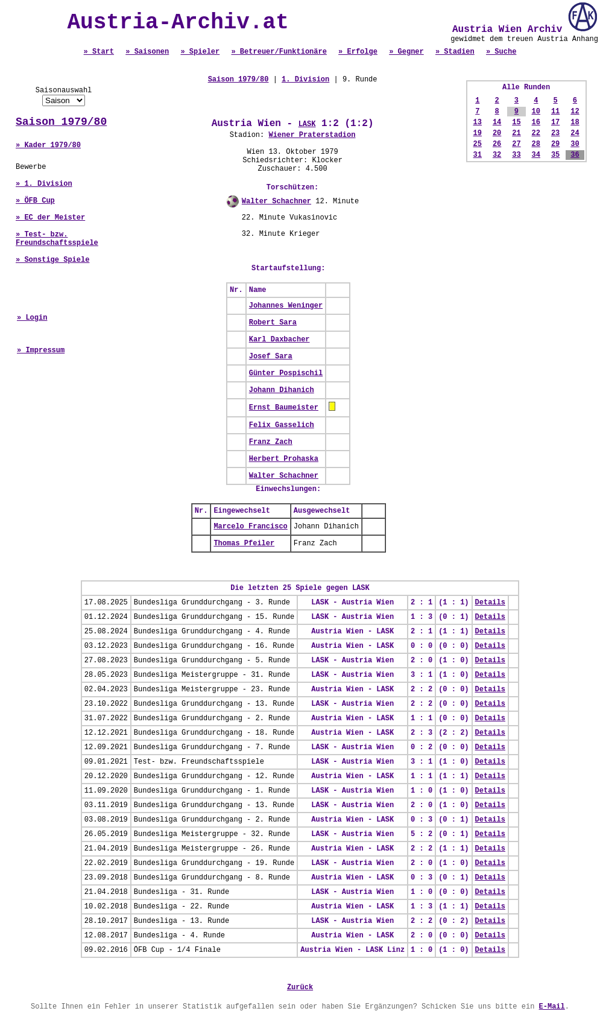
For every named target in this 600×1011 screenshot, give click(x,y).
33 (516, 155)
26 (497, 144)
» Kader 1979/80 (48, 145)
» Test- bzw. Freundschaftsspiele (57, 238)
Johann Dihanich (281, 390)
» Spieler (199, 52)
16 (536, 122)
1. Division (305, 79)
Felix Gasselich (281, 425)
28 (536, 144)
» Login (32, 318)
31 (477, 155)
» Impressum (41, 350)
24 (574, 133)
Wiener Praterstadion (311, 135)
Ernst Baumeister (283, 408)
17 (555, 122)
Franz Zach (270, 442)
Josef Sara (270, 356)
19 (477, 133)
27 (516, 144)
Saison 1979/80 (61, 122)
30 (574, 144)
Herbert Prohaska (283, 459)
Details (490, 602)
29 (555, 144)
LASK (307, 124)
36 (574, 155)
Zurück (300, 987)
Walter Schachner (276, 201)
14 (497, 122)
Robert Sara (273, 323)
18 (574, 122)
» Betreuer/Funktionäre (278, 52)
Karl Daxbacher (279, 339)
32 (497, 155)
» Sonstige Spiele (52, 260)
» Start (99, 52)
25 (477, 144)
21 (516, 133)
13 (477, 122)
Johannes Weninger (286, 306)
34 (536, 155)
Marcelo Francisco (250, 526)
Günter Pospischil (286, 373)
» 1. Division (44, 184)
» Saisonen (147, 52)
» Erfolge (357, 52)
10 (536, 111)
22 (536, 133)
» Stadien (455, 52)
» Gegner (406, 52)
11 (555, 111)
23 (555, 133)
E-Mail (552, 1007)
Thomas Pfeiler (243, 543)
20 (497, 133)
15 (516, 122)
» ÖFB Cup (35, 201)
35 (555, 155)
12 (574, 111)
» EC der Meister (50, 218)
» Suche (501, 52)
